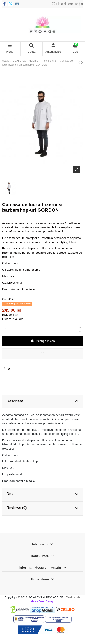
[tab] (42, 402)
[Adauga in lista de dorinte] (42, 353)
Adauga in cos (42, 341)
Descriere (42, 401)
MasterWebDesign (42, 601)
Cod (5, 299)
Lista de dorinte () (67, 4)
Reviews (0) (42, 508)
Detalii (42, 494)
